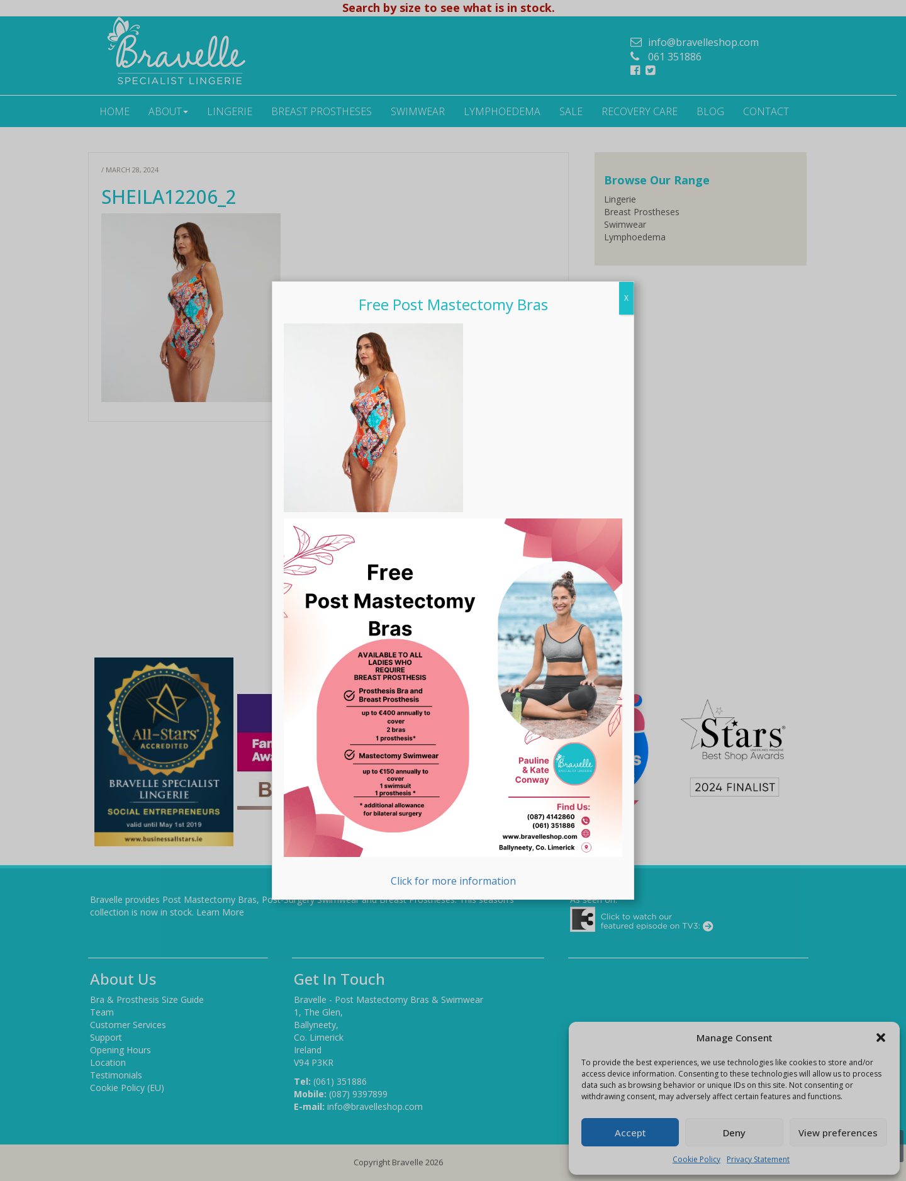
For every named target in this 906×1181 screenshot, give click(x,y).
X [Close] (626, 298)
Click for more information (453, 703)
